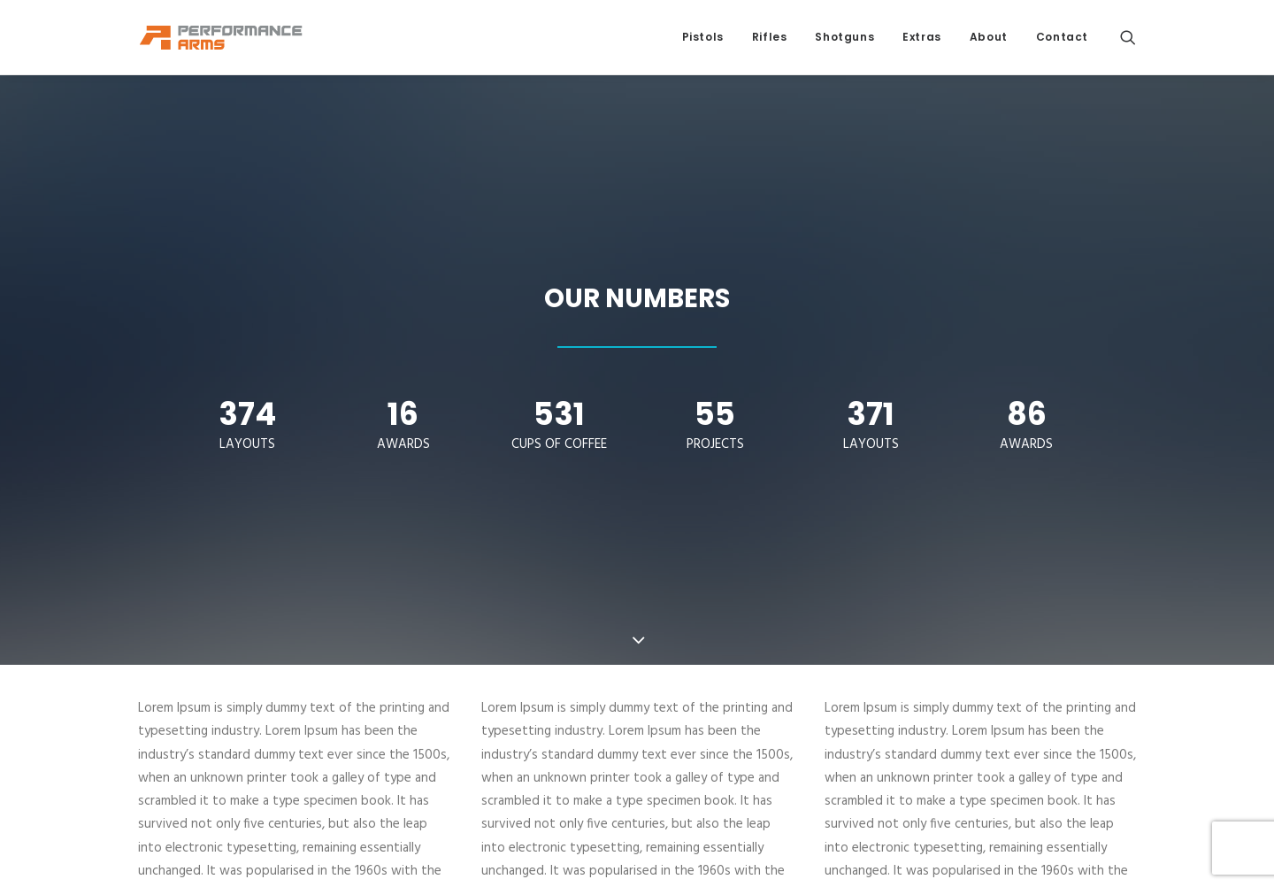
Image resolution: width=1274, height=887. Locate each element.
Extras (921, 36)
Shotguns (844, 36)
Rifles (769, 36)
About (989, 36)
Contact (1062, 36)
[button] (1128, 37)
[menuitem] (703, 37)
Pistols (703, 36)
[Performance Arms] (221, 37)
